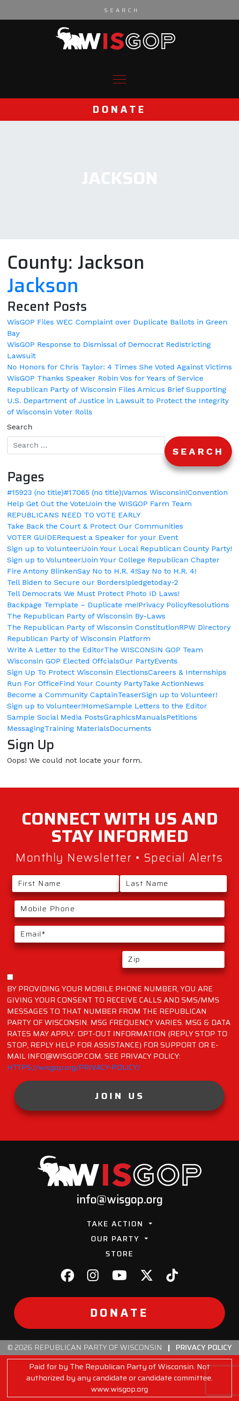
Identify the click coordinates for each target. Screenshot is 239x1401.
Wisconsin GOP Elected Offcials (63, 660)
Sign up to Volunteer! (45, 548)
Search (19, 426)
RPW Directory (205, 627)
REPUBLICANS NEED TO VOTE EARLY (74, 514)
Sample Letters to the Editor (156, 705)
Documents (130, 728)
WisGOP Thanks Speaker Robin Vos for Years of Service (105, 378)
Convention (207, 492)
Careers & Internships (187, 672)
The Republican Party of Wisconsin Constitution (93, 627)
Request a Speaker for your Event (117, 537)
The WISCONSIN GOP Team (153, 649)
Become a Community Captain (62, 694)
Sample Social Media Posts (55, 717)
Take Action (163, 683)
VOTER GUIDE (32, 537)
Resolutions (208, 604)
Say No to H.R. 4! (107, 571)
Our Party (137, 660)
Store (119, 1254)
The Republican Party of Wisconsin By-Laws (86, 616)
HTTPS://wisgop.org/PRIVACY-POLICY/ (73, 1067)
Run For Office (33, 683)
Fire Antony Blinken (42, 571)
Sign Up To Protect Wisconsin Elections (77, 672)
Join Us (120, 1095)
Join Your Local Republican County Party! (157, 548)
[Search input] (122, 10)
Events (166, 660)
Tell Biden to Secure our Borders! (67, 582)
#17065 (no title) (92, 492)
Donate (119, 109)
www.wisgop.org (119, 1389)
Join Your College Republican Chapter (151, 559)
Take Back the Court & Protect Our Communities (95, 526)
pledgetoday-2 (152, 582)
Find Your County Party (100, 683)
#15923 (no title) (35, 492)
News (194, 683)
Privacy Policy (162, 604)
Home (94, 705)
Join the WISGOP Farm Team (139, 503)
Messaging (26, 728)
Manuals (150, 717)
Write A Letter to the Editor (55, 649)
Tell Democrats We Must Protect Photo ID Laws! (93, 593)
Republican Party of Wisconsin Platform (78, 638)
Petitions (181, 717)
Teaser (130, 694)
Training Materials (77, 728)
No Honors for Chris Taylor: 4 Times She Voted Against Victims (119, 366)
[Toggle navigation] (119, 79)
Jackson (43, 285)
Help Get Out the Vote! (47, 503)
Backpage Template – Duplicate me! (72, 604)
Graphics (119, 717)
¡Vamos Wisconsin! (154, 492)
